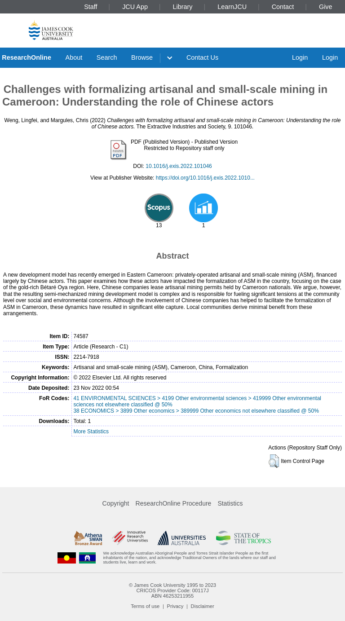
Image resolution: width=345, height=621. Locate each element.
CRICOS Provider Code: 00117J (172, 590)
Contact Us (202, 57)
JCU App (135, 6)
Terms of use (145, 606)
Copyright (115, 503)
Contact (283, 6)
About (74, 57)
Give (325, 6)
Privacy (175, 606)
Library (183, 6)
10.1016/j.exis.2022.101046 (179, 166)
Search (107, 57)
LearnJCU (232, 6)
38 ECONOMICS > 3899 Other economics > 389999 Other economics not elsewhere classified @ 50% (195, 411)
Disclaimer (202, 606)
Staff (90, 6)
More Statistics (91, 431)
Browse (142, 57)
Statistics (230, 503)
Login (300, 57)
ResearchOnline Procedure (174, 503)
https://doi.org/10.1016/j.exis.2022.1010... (205, 178)
